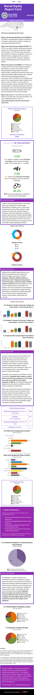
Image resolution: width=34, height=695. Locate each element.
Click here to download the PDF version (12, 33)
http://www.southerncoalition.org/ (23, 684)
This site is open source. (9, 692)
